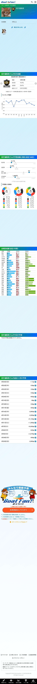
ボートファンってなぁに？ (19, 522)
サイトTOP (5, 655)
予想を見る (11, 682)
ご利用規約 (24, 655)
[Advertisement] (18, 53)
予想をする (3, 682)
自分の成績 (18, 682)
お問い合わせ (14, 655)
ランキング (33, 682)
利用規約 (4, 519)
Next (35, 83)
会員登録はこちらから (18, 510)
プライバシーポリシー (19, 658)
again (4, 32)
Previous (1, 83)
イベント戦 (26, 682)
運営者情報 (33, 655)
